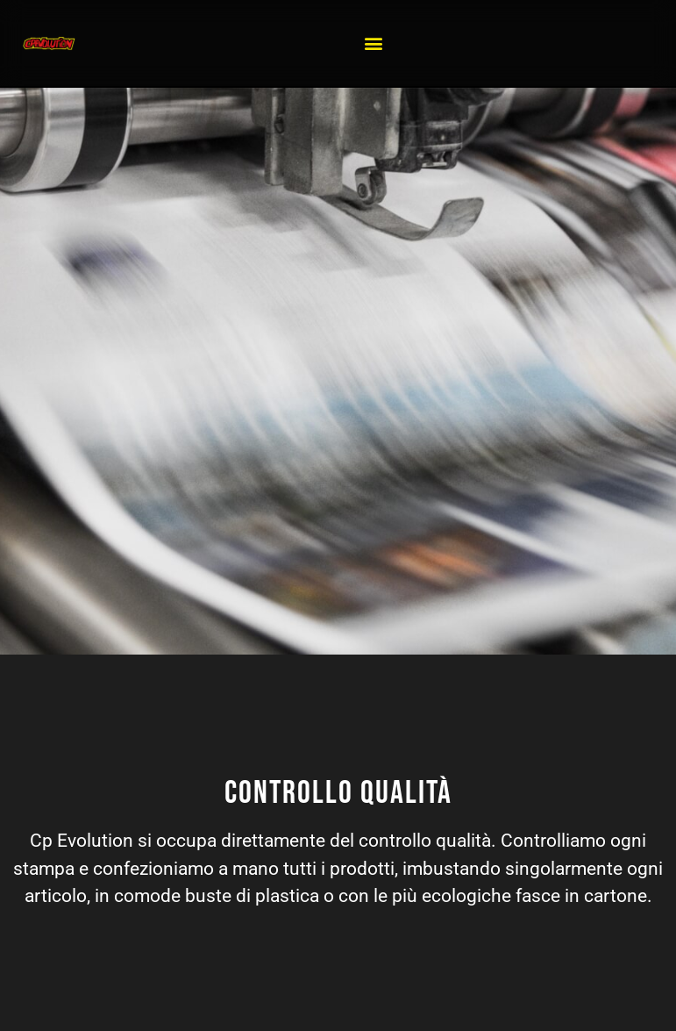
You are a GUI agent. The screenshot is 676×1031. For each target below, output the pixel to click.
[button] (373, 43)
